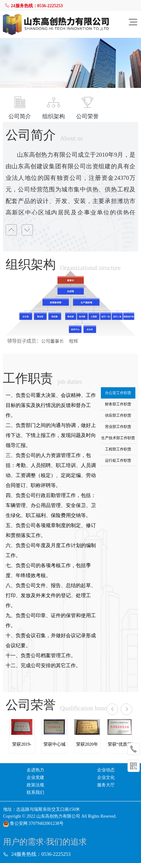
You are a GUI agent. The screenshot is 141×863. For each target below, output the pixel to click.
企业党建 (35, 777)
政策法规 (35, 785)
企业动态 (106, 770)
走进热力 (35, 770)
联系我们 (35, 792)
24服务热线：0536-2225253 (34, 5)
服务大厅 (106, 785)
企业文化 (106, 777)
